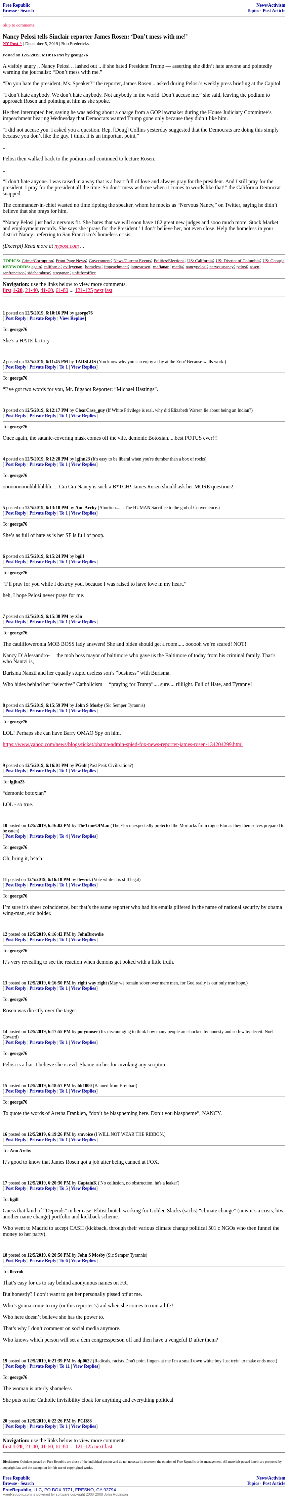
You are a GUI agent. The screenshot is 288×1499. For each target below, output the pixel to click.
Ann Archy (86, 507)
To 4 (63, 836)
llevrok (84, 879)
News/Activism (270, 5)
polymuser (88, 1031)
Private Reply (43, 318)
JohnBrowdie (91, 934)
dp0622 (85, 1360)
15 (5, 1085)
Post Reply (15, 318)
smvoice (85, 1134)
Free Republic (16, 5)
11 (5, 879)
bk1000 (85, 1085)
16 (5, 1134)
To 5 (63, 1188)
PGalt (81, 765)
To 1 (63, 367)
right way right (92, 982)
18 (5, 1255)
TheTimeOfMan (94, 825)
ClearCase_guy (90, 410)
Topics (253, 10)
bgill (79, 556)
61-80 (62, 290)
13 (5, 982)
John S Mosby (89, 705)
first (7, 290)
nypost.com (66, 246)
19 (5, 1360)
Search (27, 10)
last (108, 290)
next (99, 290)
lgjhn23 (82, 459)
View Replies (72, 318)
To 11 (64, 1366)
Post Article (273, 10)
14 (5, 1031)
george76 (84, 313)
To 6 (63, 1260)
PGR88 (85, 1420)
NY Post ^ (12, 43)
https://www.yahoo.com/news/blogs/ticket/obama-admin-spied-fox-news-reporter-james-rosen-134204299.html (123, 744)
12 (5, 934)
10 (5, 825)
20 (5, 1420)
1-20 (18, 290)
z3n (78, 616)
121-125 (84, 290)
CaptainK (87, 1183)
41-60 (46, 290)
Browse (10, 10)
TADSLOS (85, 361)
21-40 (31, 290)
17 (5, 1183)
